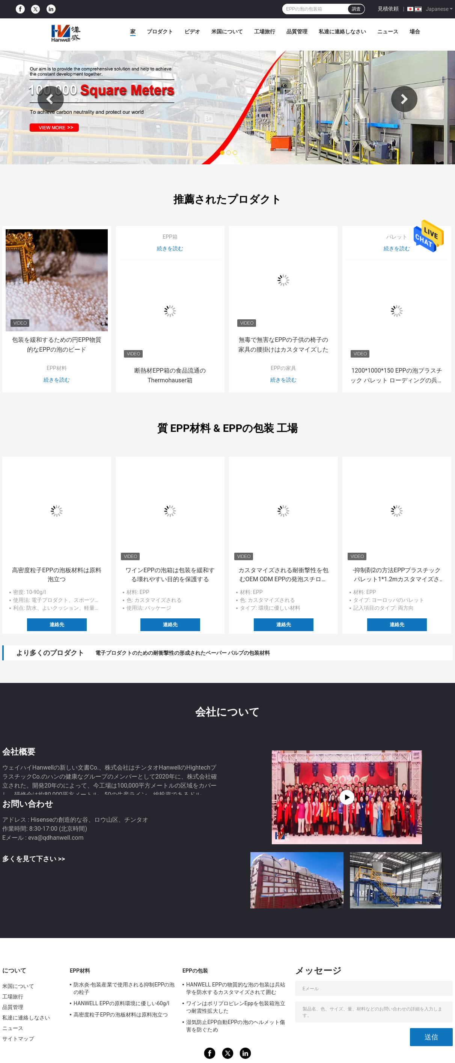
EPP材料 (57, 368)
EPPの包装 (195, 971)
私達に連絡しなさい (342, 32)
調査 (356, 9)
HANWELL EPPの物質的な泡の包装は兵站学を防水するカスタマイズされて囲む (235, 988)
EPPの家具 (283, 368)
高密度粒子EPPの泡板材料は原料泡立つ (56, 575)
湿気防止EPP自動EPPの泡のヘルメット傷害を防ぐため (235, 1026)
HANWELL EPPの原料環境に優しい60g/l (121, 1003)
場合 (415, 32)
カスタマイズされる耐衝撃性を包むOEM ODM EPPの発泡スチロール (283, 575)
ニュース (387, 32)
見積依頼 (388, 9)
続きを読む (57, 380)
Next (404, 99)
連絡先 (57, 624)
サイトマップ (18, 1039)
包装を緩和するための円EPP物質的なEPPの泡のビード (56, 344)
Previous (51, 99)
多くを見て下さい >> (33, 859)
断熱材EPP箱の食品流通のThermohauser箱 (169, 375)
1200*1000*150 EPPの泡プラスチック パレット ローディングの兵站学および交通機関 (396, 376)
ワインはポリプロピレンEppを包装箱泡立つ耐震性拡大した (235, 1007)
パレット (396, 237)
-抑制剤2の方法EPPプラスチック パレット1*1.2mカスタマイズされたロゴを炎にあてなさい (397, 575)
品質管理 (296, 32)
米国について (227, 32)
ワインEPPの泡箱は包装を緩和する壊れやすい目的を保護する (169, 575)
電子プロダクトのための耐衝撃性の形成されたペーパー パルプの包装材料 (182, 653)
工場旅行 (264, 32)
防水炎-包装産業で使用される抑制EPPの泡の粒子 (124, 988)
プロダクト (160, 32)
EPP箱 (170, 237)
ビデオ (192, 32)
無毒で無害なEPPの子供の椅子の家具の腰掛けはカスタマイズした (283, 344)
